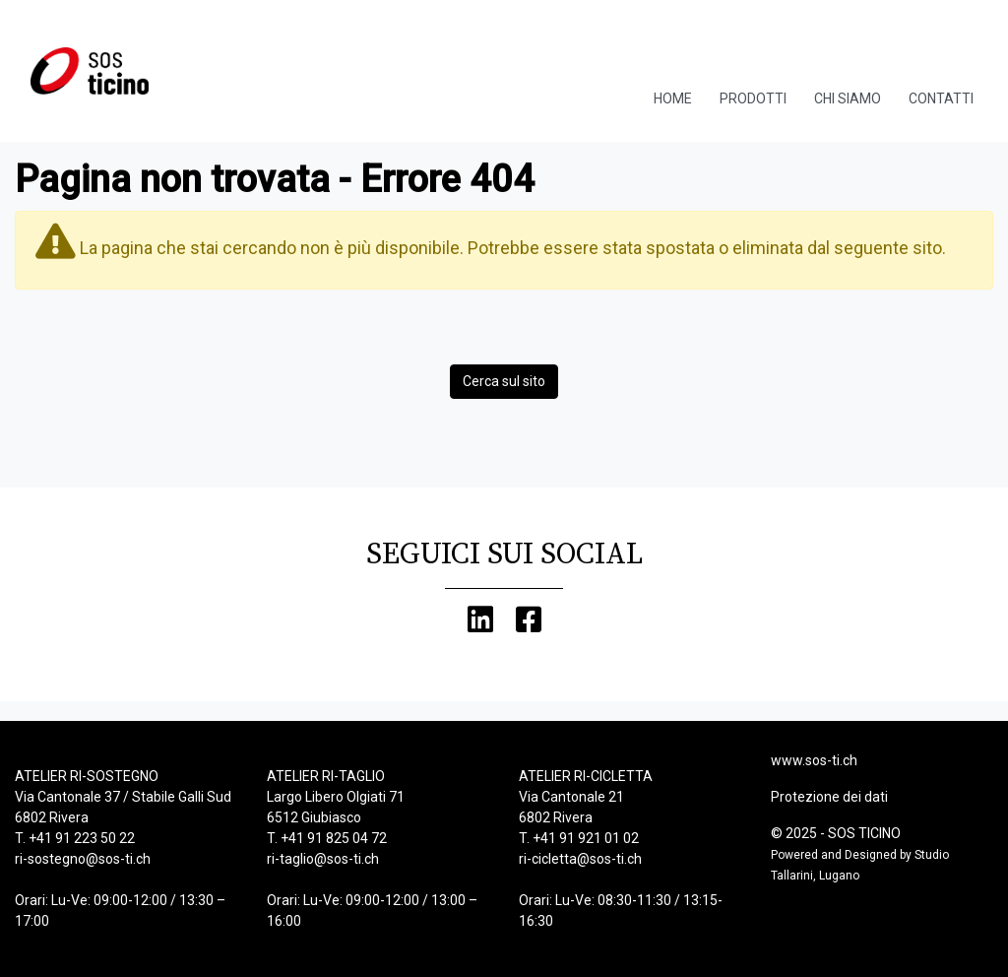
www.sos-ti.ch (814, 760)
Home (673, 98)
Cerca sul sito (504, 381)
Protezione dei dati (829, 797)
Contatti (941, 98)
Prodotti (753, 98)
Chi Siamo (847, 98)
